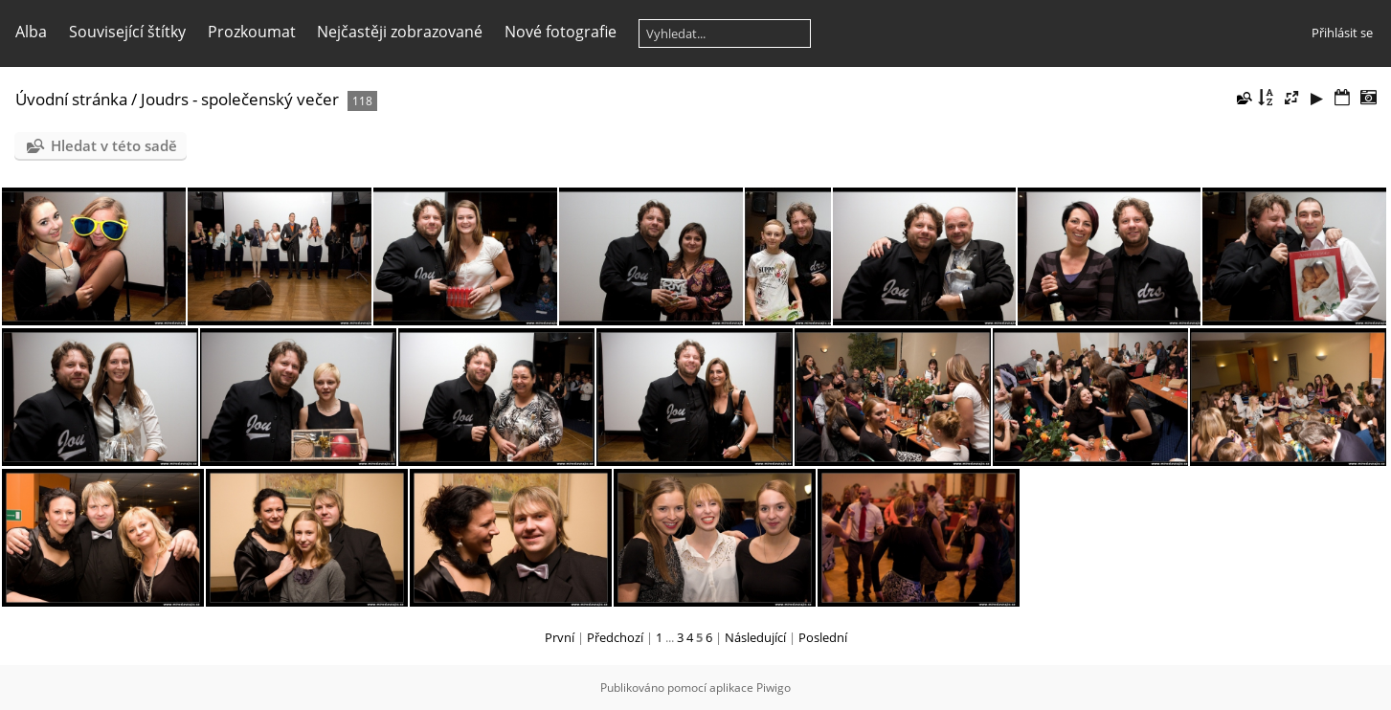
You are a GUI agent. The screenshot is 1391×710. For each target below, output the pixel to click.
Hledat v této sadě (114, 145)
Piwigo (773, 687)
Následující (755, 637)
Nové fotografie (561, 31)
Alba (31, 31)
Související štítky (127, 31)
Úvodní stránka (71, 99)
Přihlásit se (1342, 32)
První (559, 637)
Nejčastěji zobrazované (399, 31)
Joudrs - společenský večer (240, 99)
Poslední (822, 637)
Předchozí (615, 637)
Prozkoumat (252, 31)
